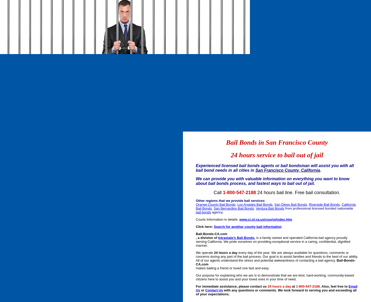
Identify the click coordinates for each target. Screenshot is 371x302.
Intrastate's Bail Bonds (236, 238)
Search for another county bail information (248, 227)
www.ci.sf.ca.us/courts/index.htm (265, 219)
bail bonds (203, 212)
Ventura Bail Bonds (270, 208)
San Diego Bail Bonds (290, 204)
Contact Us (214, 290)
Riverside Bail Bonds (324, 204)
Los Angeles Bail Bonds (255, 204)
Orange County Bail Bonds (215, 204)
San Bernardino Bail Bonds (234, 208)
